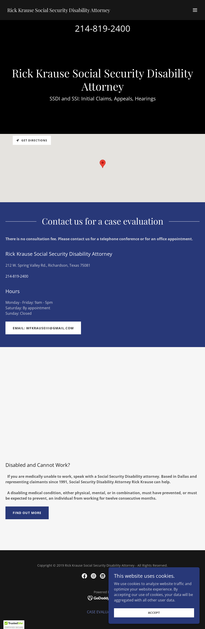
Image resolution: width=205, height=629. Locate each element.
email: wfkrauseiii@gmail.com (43, 328)
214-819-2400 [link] (102, 28)
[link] (58, 10)
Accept (154, 613)
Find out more (27, 513)
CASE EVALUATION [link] (102, 611)
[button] (195, 10)
